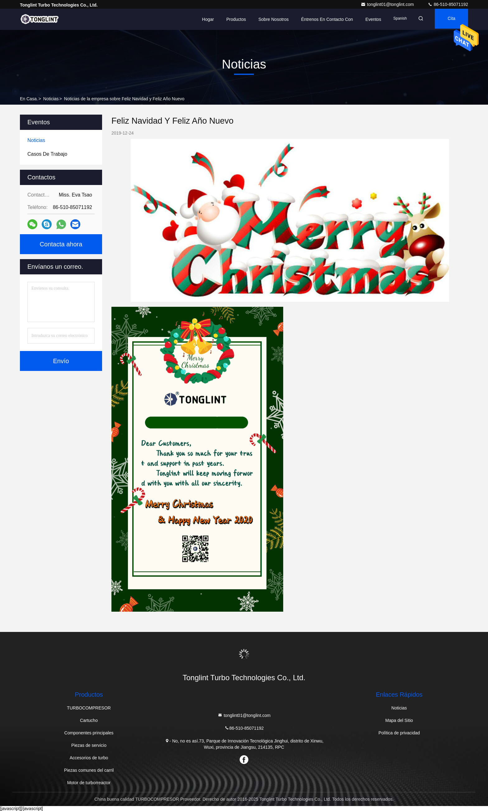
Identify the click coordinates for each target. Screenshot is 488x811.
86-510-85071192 (448, 4)
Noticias (51, 98)
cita (449, 19)
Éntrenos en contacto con (319, 19)
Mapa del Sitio (399, 720)
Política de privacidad (399, 732)
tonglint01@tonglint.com (388, 4)
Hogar (200, 19)
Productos (228, 19)
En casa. (29, 98)
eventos (365, 19)
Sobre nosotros (266, 19)
